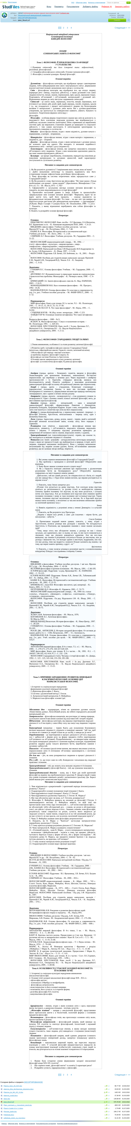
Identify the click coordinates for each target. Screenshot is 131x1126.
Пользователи (73, 7)
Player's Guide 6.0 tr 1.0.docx (13, 1108)
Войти (5, 2)
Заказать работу (122, 7)
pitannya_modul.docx (11, 1095)
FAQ (72, 2)
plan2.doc (7, 1099)
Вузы (49, 7)
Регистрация (12, 2)
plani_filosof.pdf (9, 1102)
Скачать (117, 20)
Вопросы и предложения (96, 2)
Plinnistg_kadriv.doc (10, 1111)
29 (105, 1102)
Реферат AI (107, 7)
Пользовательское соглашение (46, 1123)
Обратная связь (81, 2)
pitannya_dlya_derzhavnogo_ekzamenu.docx (18, 1089)
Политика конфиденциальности (67, 1123)
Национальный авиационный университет (34, 15)
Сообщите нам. (64, 13)
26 (105, 1092)
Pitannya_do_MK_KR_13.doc (13, 1092)
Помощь (4, 1123)
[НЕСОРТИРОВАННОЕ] (27, 18)
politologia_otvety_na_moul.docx (14, 1118)
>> (129, 28)
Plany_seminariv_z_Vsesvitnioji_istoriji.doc (18, 1105)
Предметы (58, 7)
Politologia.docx (9, 1115)
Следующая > (121, 28)
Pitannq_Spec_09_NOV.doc (13, 1086)
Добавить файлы (90, 7)
